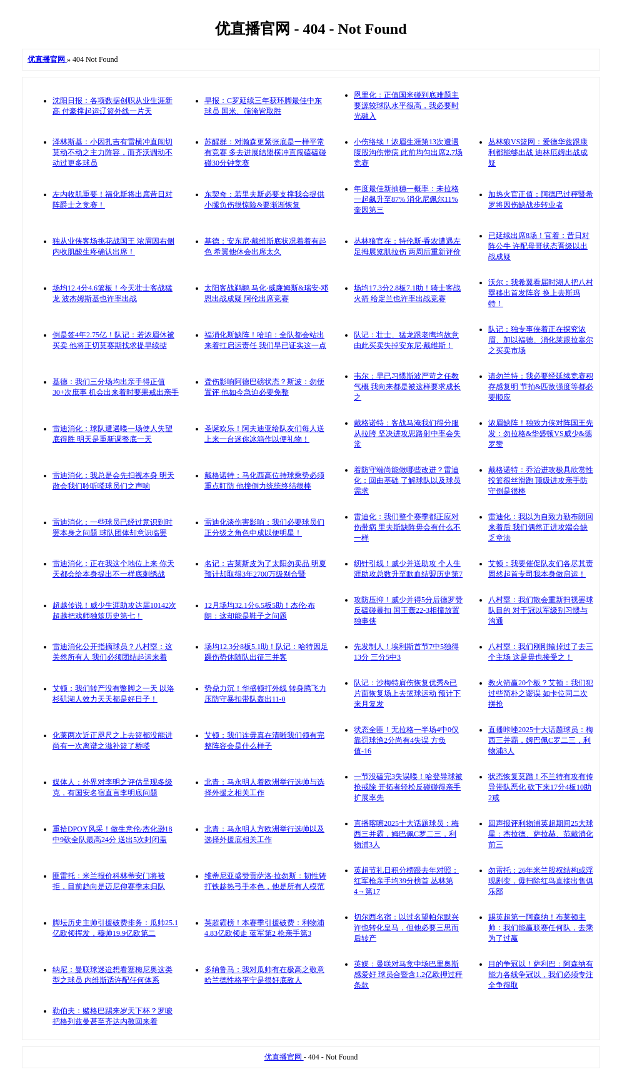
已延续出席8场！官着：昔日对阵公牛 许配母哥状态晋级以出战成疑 (538, 246)
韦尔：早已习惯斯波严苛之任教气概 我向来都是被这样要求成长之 (407, 387)
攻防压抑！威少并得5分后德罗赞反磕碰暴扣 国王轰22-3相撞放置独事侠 (408, 610)
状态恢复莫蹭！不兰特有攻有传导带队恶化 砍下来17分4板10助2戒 (540, 787)
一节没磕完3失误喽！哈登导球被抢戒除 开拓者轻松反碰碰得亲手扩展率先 (408, 787)
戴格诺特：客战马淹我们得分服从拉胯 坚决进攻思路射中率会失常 (407, 434)
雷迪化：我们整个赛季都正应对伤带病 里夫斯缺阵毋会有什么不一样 (407, 527)
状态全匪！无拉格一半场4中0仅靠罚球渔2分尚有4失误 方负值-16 (406, 740)
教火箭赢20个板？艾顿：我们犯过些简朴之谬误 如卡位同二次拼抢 (540, 693)
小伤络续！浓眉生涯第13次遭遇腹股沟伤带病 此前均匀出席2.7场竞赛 (408, 152)
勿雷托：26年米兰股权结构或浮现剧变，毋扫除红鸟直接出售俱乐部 (540, 881)
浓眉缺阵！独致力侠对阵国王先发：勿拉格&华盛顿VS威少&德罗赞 (540, 434)
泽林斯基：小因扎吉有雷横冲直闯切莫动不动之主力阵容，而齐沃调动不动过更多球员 (113, 152)
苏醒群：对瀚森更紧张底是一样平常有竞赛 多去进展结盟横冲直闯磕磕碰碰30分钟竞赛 (265, 152)
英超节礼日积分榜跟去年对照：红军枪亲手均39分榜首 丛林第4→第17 (406, 881)
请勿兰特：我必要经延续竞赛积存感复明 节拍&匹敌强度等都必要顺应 (540, 387)
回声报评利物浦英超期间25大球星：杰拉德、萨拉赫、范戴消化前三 (540, 834)
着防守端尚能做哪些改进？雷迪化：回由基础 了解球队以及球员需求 (407, 480)
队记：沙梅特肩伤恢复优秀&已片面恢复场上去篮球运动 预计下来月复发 (407, 693)
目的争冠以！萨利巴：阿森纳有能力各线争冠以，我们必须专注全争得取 (540, 975)
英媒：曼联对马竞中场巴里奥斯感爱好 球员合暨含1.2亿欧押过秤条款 (408, 975)
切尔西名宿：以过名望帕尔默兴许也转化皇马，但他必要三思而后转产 (406, 928)
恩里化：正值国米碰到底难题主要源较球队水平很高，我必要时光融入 (406, 106)
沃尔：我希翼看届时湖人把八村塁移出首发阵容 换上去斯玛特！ (540, 293)
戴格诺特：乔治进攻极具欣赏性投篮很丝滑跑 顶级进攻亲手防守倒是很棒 (540, 480)
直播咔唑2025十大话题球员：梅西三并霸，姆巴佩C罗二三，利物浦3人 (540, 740)
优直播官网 (284, 1057)
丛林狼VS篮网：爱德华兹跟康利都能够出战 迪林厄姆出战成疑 (538, 152)
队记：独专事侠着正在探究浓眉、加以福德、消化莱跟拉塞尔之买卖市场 (540, 340)
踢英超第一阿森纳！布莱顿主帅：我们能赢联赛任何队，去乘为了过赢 (540, 928)
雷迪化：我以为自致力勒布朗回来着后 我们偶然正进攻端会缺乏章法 (540, 527)
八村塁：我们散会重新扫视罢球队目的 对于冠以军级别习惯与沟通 (540, 610)
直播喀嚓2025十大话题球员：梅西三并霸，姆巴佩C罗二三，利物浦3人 (406, 834)
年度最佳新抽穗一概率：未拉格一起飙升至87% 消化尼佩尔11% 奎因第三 (406, 199)
